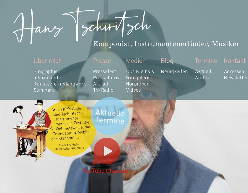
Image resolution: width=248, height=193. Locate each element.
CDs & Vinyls (140, 72)
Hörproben (138, 84)
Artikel (100, 84)
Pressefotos (106, 78)
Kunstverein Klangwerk (60, 84)
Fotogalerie (138, 78)
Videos (133, 90)
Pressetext (104, 72)
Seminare (44, 90)
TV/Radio (103, 90)
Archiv (202, 78)
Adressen (234, 72)
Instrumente (47, 78)
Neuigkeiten (174, 72)
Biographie (46, 72)
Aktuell (203, 72)
